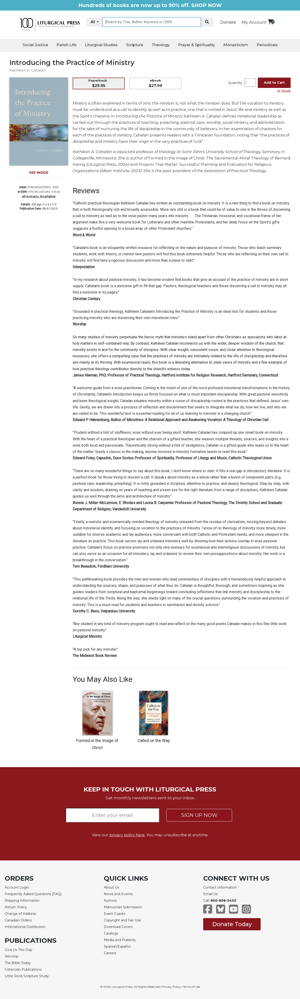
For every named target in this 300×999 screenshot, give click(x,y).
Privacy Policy (171, 986)
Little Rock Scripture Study (27, 976)
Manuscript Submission (123, 907)
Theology (161, 45)
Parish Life (66, 45)
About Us (111, 887)
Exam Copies (114, 914)
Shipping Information (22, 900)
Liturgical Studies (101, 45)
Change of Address (20, 914)
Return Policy (16, 907)
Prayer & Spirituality (196, 45)
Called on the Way (154, 740)
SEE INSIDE (38, 172)
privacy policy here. (127, 835)
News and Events (118, 894)
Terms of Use (191, 986)
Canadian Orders (18, 920)
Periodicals (267, 45)
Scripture (134, 45)
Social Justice (35, 45)
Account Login (17, 887)
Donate (228, 22)
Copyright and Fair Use (122, 920)
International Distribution (25, 927)
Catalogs (111, 933)
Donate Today (232, 924)
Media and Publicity (120, 940)
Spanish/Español (117, 946)
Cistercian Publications (23, 969)
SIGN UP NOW (199, 815)
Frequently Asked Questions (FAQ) (33, 894)
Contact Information (220, 887)
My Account (254, 22)
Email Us (210, 894)
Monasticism (235, 45)
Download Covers (118, 927)
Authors (110, 900)
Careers (110, 953)
